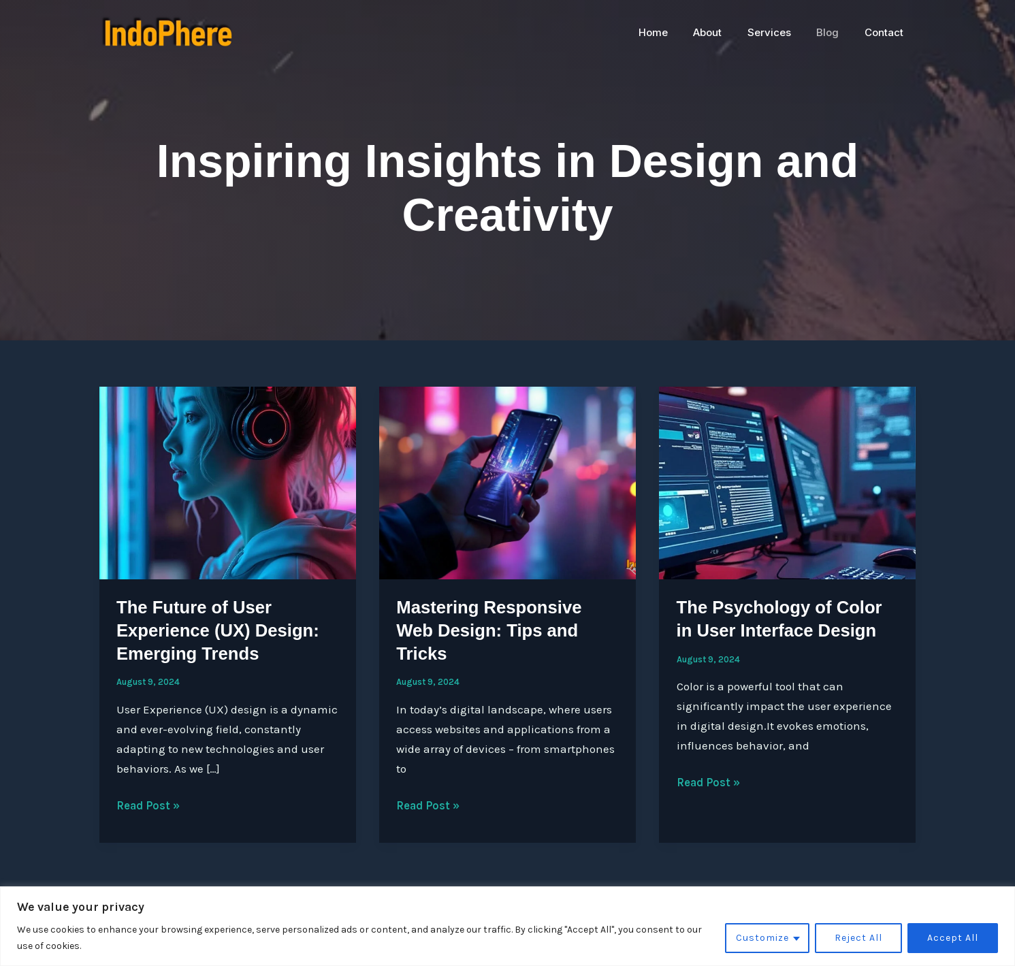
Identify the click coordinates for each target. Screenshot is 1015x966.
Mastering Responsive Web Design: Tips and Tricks (490, 630)
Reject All (858, 938)
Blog (835, 32)
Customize (762, 938)
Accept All (952, 938)
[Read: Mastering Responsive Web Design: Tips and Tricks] (507, 482)
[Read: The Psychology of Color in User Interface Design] (787, 482)
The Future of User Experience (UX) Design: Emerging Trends (219, 630)
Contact (886, 32)
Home (676, 32)
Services (782, 32)
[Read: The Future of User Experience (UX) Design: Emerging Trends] (227, 482)
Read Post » (148, 806)
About (725, 32)
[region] (507, 926)
